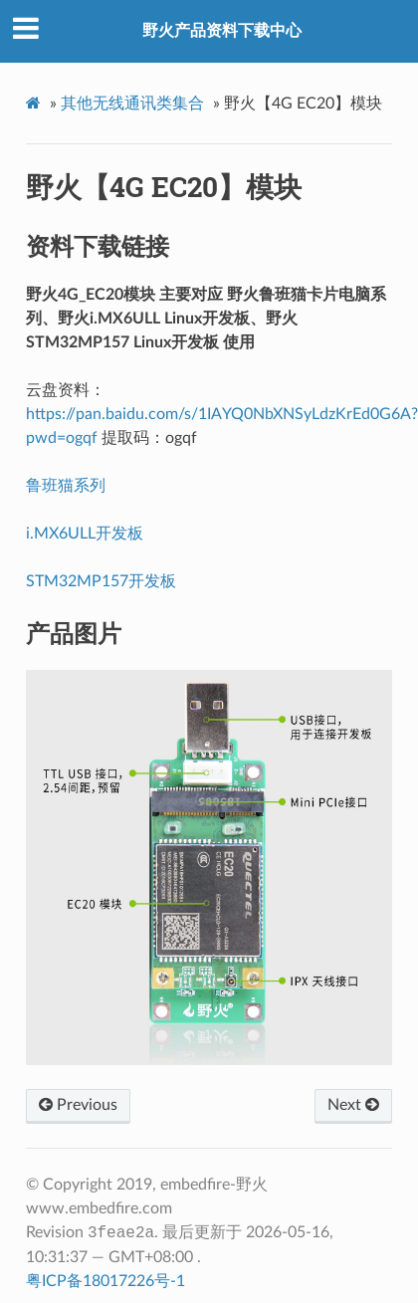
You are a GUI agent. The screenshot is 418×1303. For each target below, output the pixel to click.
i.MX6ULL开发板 (84, 534)
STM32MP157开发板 (101, 581)
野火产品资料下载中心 (222, 31)
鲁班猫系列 (65, 486)
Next (353, 1105)
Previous (78, 1105)
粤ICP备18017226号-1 (105, 1281)
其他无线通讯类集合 (132, 103)
